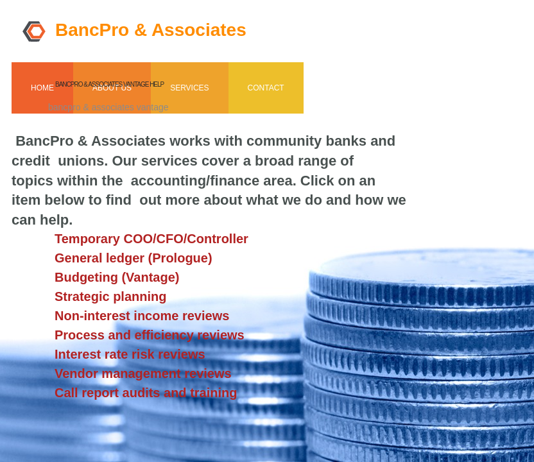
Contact (266, 87)
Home (42, 87)
